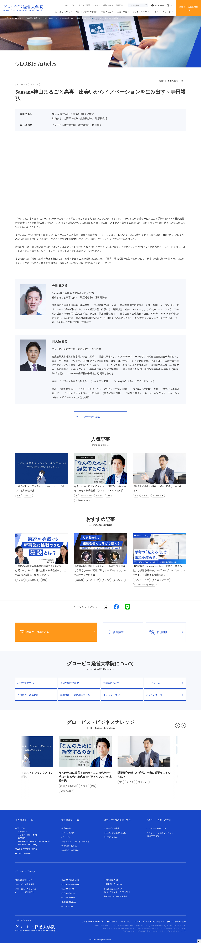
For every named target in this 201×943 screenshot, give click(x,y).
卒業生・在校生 (139, 12)
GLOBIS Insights (111, 837)
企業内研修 (66, 828)
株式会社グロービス (23, 880)
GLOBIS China (67, 889)
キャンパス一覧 (165, 695)
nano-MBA (22, 841)
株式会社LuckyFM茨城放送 (115, 896)
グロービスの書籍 (111, 828)
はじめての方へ (62, 12)
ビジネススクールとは (145, 928)
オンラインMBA (122, 695)
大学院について (122, 683)
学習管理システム (69, 846)
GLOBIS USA (67, 906)
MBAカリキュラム (176, 926)
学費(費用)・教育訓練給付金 (79, 695)
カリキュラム (165, 683)
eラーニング (66, 837)
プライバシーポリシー (92, 922)
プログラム (106, 12)
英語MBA (21, 838)
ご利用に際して (111, 922)
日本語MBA (22, 832)
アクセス (96, 5)
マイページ (157, 5)
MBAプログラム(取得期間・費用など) (151, 926)
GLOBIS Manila (68, 898)
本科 (34, 835)
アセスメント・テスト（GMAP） (75, 841)
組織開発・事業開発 (70, 850)
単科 (29, 835)
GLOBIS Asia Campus (70, 884)
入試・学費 (122, 12)
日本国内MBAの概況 (126, 926)
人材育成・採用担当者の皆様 (174, 922)
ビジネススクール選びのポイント (170, 928)
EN (169, 5)
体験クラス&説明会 (188, 7)
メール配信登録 (154, 922)
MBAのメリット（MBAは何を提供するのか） (141, 931)
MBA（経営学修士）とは (105, 926)
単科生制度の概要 (79, 683)
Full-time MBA (43, 841)
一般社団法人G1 (111, 880)
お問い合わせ (108, 5)
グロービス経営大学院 (85, 12)
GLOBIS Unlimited (23, 853)
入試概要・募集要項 (36, 695)
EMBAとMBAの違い (126, 928)
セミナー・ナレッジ (161, 12)
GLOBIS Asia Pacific (70, 880)
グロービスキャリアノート (174, 931)
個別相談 (165, 632)
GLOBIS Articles (48, 18)
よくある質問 (84, 5)
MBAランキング (109, 928)
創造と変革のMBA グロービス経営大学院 (21, 18)
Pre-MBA (32, 841)
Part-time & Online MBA (27, 845)
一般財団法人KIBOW (113, 884)
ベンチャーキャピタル (156, 828)
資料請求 (120, 5)
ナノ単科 (21, 835)
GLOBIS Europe (68, 893)
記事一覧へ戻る (88, 416)
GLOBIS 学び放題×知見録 (26, 849)
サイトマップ (125, 922)
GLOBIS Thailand (68, 902)
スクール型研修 (68, 833)
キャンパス (69, 5)
